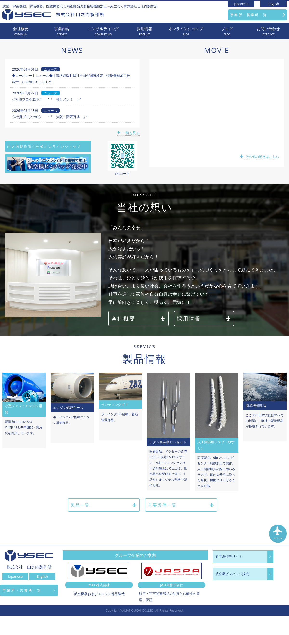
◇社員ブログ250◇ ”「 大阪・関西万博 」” (50, 117)
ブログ (227, 31)
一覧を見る (129, 133)
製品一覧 (103, 505)
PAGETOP (278, 534)
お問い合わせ (268, 31)
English (273, 3)
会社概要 (20, 31)
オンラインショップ (186, 31)
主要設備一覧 (181, 505)
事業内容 (62, 31)
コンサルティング (103, 31)
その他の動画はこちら (260, 156)
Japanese (241, 3)
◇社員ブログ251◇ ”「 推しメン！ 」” (46, 99)
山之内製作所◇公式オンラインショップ (44, 146)
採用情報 (144, 31)
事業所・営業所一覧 (248, 15)
